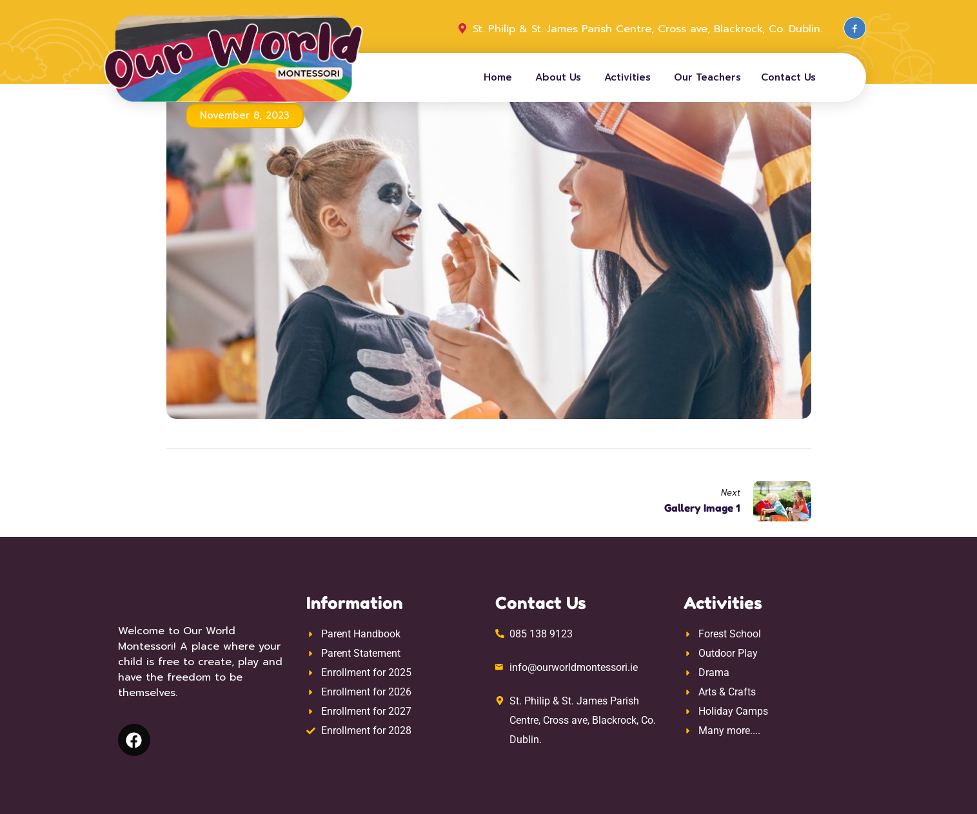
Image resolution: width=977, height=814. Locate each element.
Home (498, 77)
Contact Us (788, 77)
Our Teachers (707, 77)
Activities (627, 77)
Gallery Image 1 (702, 507)
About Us (558, 77)
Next (730, 493)
